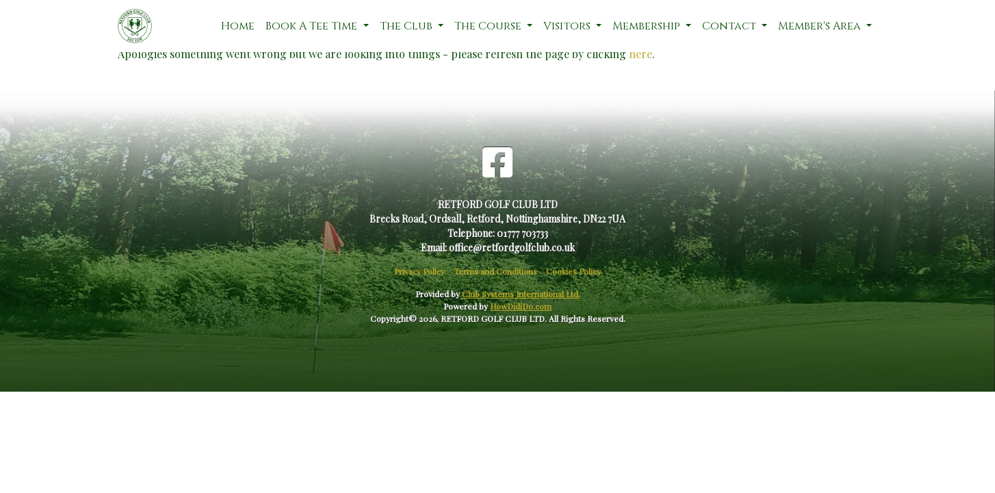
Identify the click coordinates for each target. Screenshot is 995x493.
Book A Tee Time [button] (313, 26)
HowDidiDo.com (521, 306)
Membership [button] (647, 26)
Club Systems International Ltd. (521, 293)
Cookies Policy (573, 271)
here (640, 54)
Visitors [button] (568, 26)
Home (238, 26)
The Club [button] (407, 26)
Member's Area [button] (821, 26)
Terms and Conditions (495, 271)
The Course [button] (489, 26)
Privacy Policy (419, 271)
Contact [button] (730, 26)
